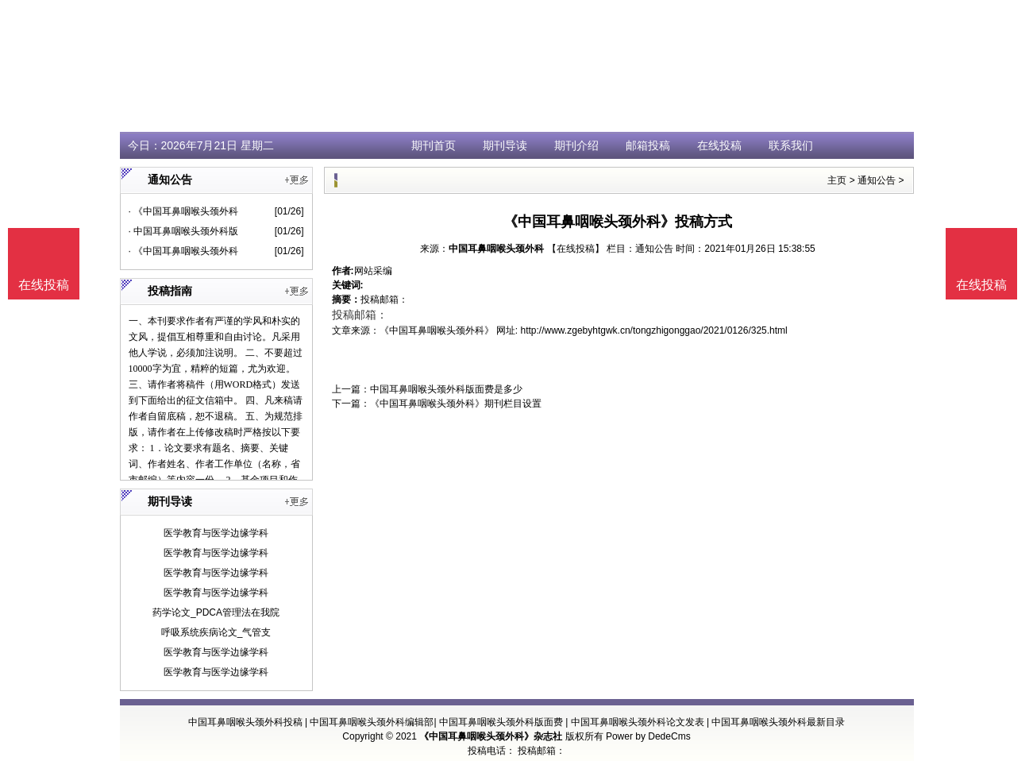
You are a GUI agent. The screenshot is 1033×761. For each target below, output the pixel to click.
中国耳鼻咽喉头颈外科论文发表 (637, 722)
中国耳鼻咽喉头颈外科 (496, 248)
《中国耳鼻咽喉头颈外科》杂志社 (490, 736)
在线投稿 (719, 145)
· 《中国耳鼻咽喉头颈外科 (184, 211)
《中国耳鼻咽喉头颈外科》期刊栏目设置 (456, 403)
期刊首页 (433, 145)
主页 (836, 180)
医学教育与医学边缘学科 (216, 533)
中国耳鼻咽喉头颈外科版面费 (501, 722)
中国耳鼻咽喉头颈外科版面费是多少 (446, 389)
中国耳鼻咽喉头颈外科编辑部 (372, 722)
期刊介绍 (576, 145)
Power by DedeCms (648, 736)
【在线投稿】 (575, 248)
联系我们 (791, 145)
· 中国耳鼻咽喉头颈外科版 (184, 231)
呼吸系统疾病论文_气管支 (216, 632)
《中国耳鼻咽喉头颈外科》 (437, 330)
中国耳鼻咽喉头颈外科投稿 (245, 722)
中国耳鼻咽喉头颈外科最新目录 (778, 722)
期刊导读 (505, 145)
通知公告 (877, 180)
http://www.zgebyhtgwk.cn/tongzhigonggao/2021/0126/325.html (654, 330)
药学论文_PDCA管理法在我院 (215, 612)
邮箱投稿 (648, 145)
